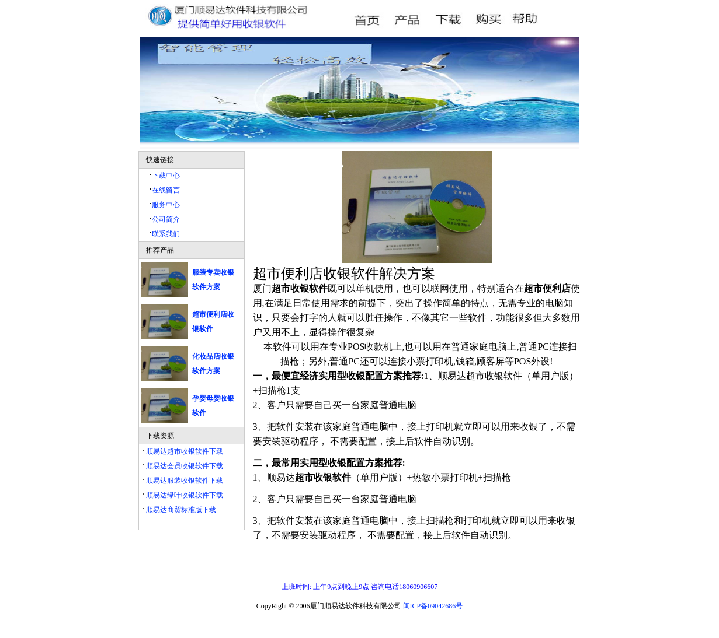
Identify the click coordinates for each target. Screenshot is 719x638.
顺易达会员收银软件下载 (183, 466)
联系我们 (166, 234)
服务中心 (166, 205)
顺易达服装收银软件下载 (183, 480)
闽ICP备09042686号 (433, 606)
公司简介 (166, 219)
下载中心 (166, 175)
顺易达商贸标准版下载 (180, 510)
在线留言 (166, 190)
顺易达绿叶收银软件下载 (183, 495)
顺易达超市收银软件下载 (183, 451)
